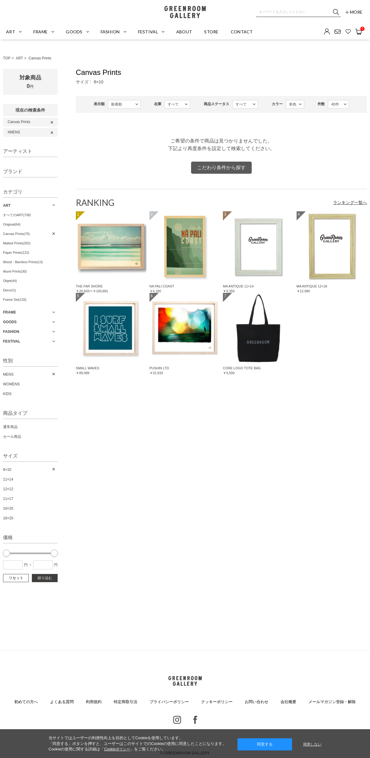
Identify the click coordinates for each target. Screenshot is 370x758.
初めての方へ (26, 701)
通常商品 (10, 427)
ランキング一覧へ (350, 202)
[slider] (6, 553)
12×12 (8, 489)
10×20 (8, 508)
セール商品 (12, 436)
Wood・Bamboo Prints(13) (23, 262)
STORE (211, 31)
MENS (8, 374)
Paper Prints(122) (16, 252)
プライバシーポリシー (169, 701)
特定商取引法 (125, 701)
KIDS (7, 394)
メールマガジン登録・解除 (332, 701)
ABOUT (184, 31)
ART (19, 58)
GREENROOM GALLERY (185, 12)
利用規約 (94, 701)
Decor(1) (9, 290)
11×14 (8, 479)
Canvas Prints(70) (16, 234)
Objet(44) (10, 281)
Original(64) (11, 224)
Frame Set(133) (14, 299)
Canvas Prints (40, 58)
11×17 (8, 499)
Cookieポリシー (117, 749)
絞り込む (45, 578)
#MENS (14, 132)
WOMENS (11, 384)
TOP (6, 58)
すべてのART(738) (17, 215)
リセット (16, 578)
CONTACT (242, 31)
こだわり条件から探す (221, 167)
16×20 (8, 518)
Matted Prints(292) (16, 243)
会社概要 (288, 701)
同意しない (312, 744)
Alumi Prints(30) (15, 271)
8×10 (7, 470)
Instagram (177, 720)
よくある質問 (62, 701)
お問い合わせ (256, 701)
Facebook (195, 720)
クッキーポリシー (217, 701)
